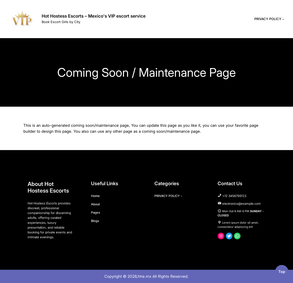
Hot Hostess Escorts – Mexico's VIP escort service (94, 16)
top (281, 272)
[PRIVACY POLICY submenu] (283, 19)
